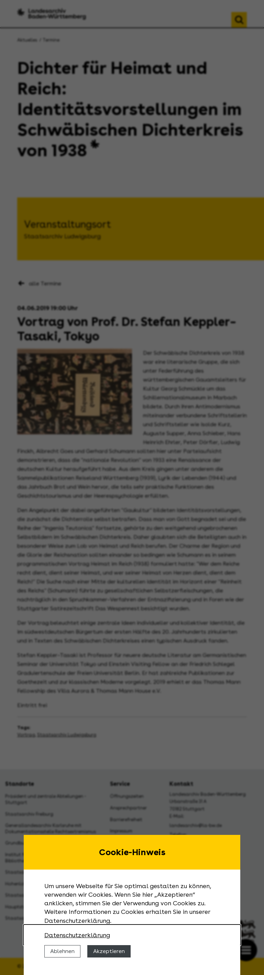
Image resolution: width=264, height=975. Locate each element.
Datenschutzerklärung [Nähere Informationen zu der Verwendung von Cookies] (77, 935)
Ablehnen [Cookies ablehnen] (62, 951)
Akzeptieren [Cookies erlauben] (109, 951)
